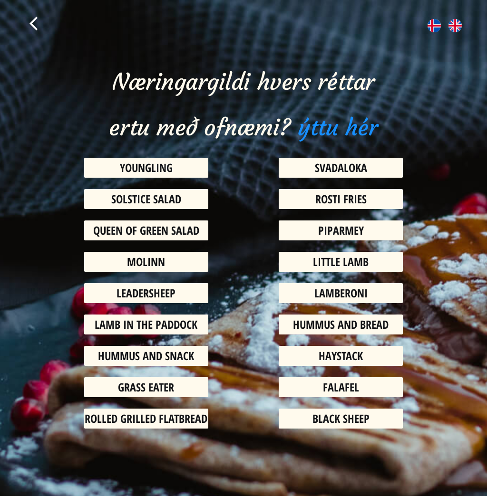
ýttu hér (338, 128)
